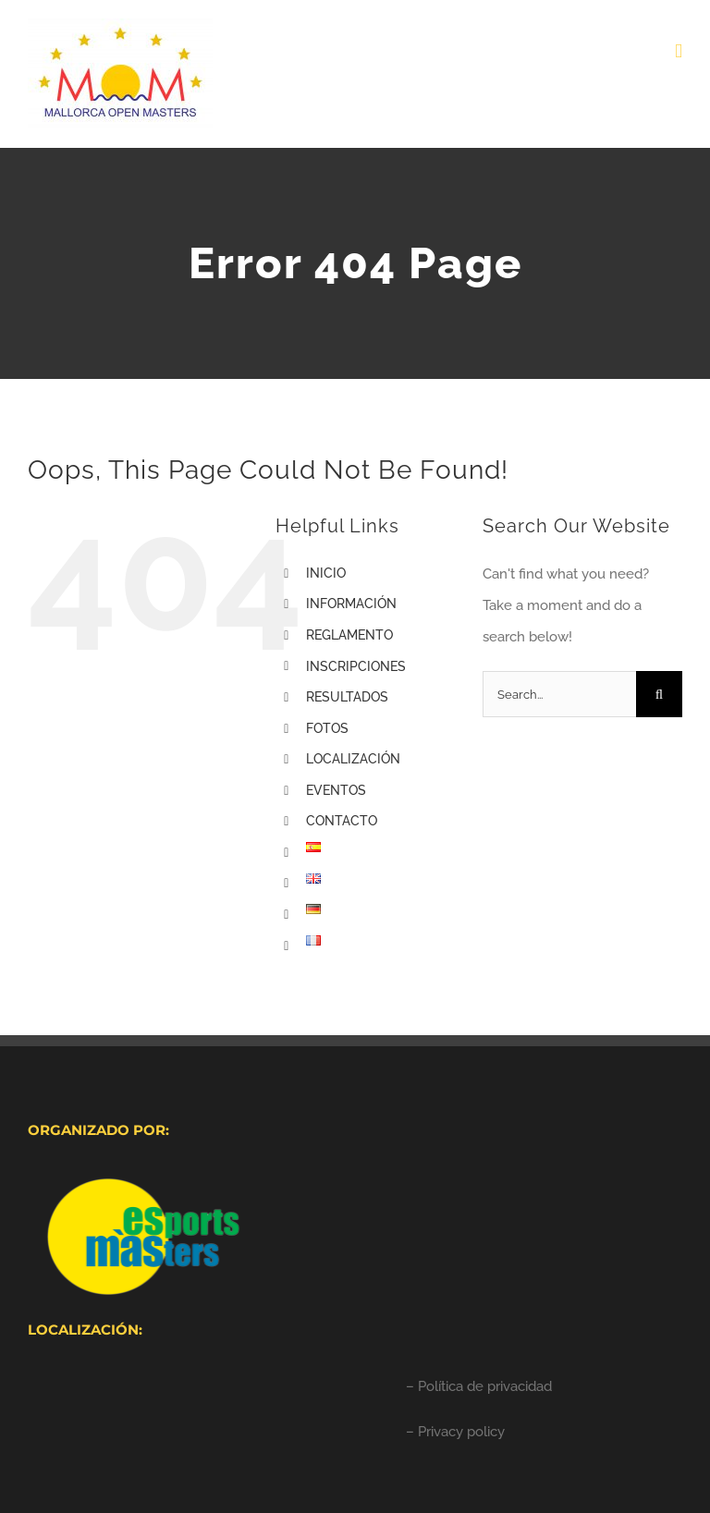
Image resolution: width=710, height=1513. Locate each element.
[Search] (659, 694)
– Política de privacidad (479, 1386)
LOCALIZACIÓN (353, 758)
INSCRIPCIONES (356, 666)
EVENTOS (336, 790)
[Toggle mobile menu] (678, 51)
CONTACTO (341, 820)
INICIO (326, 573)
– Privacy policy (455, 1431)
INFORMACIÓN (351, 603)
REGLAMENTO (349, 635)
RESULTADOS (347, 696)
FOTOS (327, 728)
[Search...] (559, 694)
